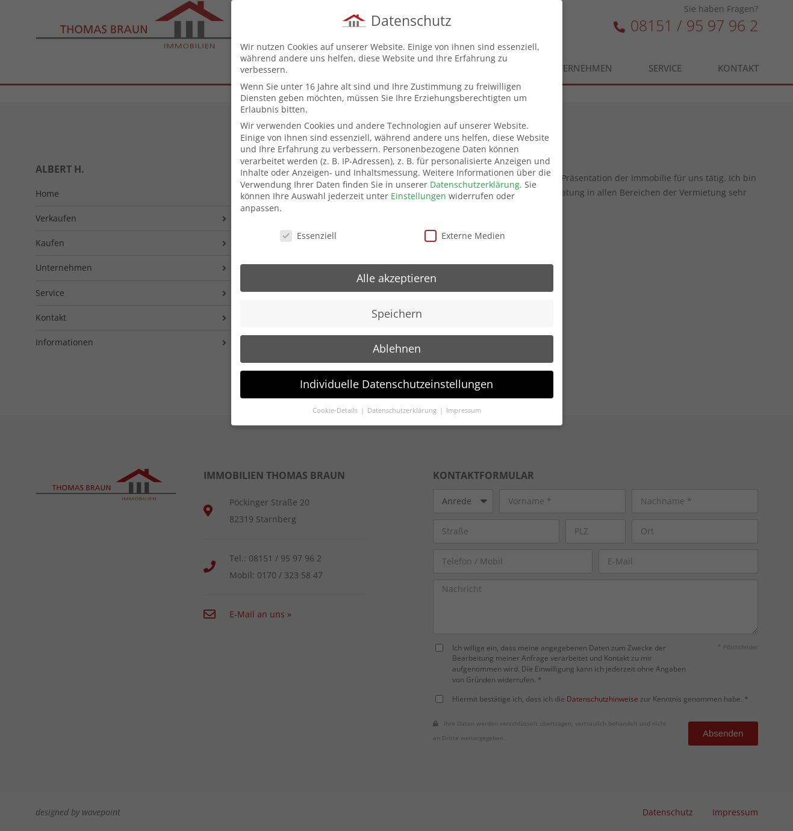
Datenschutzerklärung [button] (402, 408)
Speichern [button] (397, 310)
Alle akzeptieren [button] (396, 275)
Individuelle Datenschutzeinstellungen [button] (396, 381)
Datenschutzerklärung (475, 182)
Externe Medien (464, 233)
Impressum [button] (463, 408)
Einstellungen (418, 193)
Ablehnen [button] (397, 346)
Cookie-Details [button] (336, 408)
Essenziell (308, 233)
